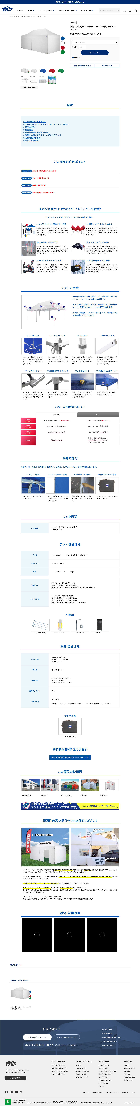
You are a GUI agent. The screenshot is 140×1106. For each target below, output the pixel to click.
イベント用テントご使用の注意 (107, 1071)
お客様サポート (86, 10)
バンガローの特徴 (81, 1074)
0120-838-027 (41, 1045)
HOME (11, 16)
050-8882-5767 (60, 1101)
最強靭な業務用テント (58, 1065)
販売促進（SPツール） (82, 1077)
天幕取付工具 (80, 626)
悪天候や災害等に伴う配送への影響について (70, 2)
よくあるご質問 (107, 1029)
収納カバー (100, 626)
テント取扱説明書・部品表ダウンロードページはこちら (70, 757)
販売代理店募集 (107, 1045)
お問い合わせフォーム (37, 1037)
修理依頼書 (127, 1074)
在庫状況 (77, 57)
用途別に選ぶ (26, 16)
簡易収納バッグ (70, 727)
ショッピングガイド (104, 1065)
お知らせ (101, 1086)
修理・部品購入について (106, 1074)
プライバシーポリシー (112, 1093)
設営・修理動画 (107, 1033)
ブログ (133, 1093)
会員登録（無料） (15, 1078)
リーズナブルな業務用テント (60, 1071)
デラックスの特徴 (81, 1068)
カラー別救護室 (70, 787)
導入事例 (20, 10)
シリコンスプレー (60, 626)
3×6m (44, 16)
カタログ (126, 1065)
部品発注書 (127, 1071)
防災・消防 (36, 16)
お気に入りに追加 (107, 66)
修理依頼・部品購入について (111, 1037)
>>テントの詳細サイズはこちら (77, 555)
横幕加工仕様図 (128, 1080)
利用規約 (86, 1093)
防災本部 (90, 787)
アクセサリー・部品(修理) (66, 10)
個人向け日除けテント (58, 1074)
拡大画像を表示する (29, 87)
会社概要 (125, 1093)
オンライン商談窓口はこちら (66, 1037)
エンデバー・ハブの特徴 (82, 1071)
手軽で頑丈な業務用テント (60, 1068)
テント (30, 10)
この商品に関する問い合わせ (82, 66)
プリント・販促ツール (45, 10)
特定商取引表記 (97, 1093)
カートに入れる (95, 53)
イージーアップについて (84, 1061)
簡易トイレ (109, 787)
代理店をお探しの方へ (109, 1041)
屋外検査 (50, 787)
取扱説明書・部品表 (129, 1068)
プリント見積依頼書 (129, 1077)
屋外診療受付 (30, 787)
